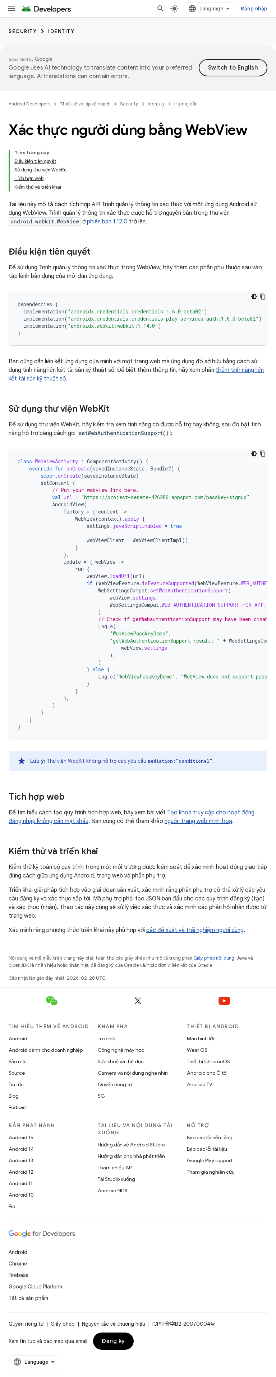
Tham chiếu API (115, 1167)
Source (17, 1073)
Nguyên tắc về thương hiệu (113, 1324)
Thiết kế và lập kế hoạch (85, 104)
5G (101, 1096)
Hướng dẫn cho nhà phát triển (131, 1156)
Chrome (18, 1263)
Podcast (18, 1107)
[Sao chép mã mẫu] (262, 296)
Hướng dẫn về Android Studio (131, 1144)
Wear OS (197, 1050)
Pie (12, 1206)
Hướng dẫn (186, 104)
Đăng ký (113, 1341)
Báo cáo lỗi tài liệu (207, 1149)
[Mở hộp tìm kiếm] (160, 8)
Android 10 (21, 1195)
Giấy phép (63, 1324)
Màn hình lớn (201, 1038)
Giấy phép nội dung (213, 958)
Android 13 (21, 1160)
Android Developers (29, 104)
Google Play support (210, 1160)
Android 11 (21, 1183)
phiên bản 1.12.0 (107, 221)
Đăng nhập (254, 8)
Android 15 (21, 1137)
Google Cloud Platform (35, 1286)
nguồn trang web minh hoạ (198, 821)
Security (23, 31)
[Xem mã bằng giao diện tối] (254, 296)
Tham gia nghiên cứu (211, 1172)
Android (18, 1038)
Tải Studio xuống (116, 1179)
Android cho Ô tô (206, 1073)
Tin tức (16, 1084)
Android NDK (113, 1190)
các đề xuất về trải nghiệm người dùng (195, 930)
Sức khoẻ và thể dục (121, 1061)
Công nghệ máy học (121, 1050)
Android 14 (21, 1149)
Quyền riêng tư (115, 1084)
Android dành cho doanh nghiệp (46, 1050)
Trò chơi (106, 1038)
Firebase (18, 1275)
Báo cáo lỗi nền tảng (210, 1137)
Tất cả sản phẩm (28, 1298)
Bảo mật (18, 1061)
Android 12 (21, 1172)
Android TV (199, 1084)
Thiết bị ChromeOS (208, 1061)
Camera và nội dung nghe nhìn (133, 1073)
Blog (14, 1096)
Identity (61, 31)
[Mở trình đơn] (11, 8)
